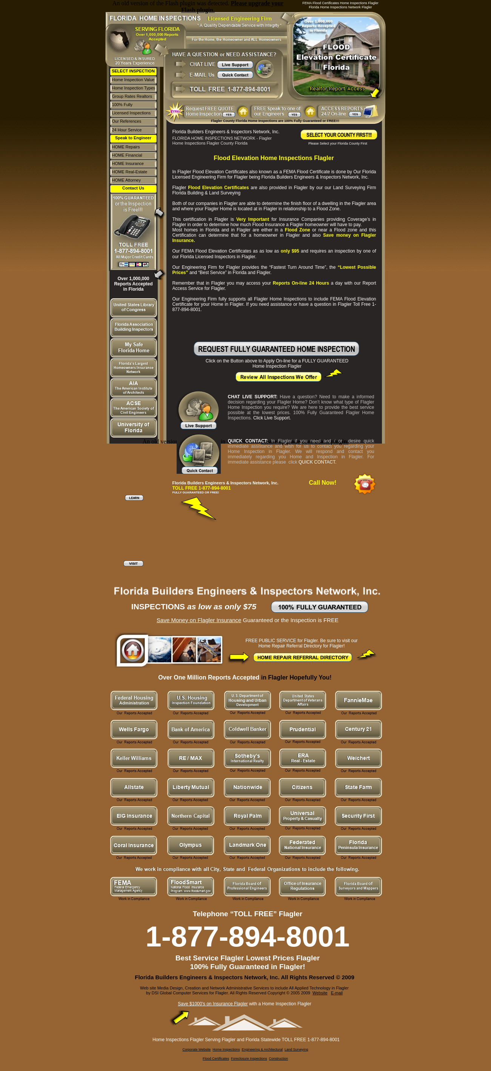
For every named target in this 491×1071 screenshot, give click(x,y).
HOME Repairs (126, 147)
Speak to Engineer (133, 138)
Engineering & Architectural (262, 1049)
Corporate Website (196, 1049)
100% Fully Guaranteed (123, 107)
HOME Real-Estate (130, 172)
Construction (278, 1058)
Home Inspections (226, 1049)
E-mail (337, 993)
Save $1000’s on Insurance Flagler (213, 1003)
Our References (127, 121)
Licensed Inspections (131, 113)
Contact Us (133, 188)
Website (320, 993)
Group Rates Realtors (132, 96)
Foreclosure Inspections (249, 1058)
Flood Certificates (216, 1058)
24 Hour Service (127, 130)
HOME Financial (127, 155)
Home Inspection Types (133, 88)
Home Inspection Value (133, 79)
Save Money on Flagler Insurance (199, 620)
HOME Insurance (128, 163)
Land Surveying (296, 1049)
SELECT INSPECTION (133, 71)
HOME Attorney (126, 180)
